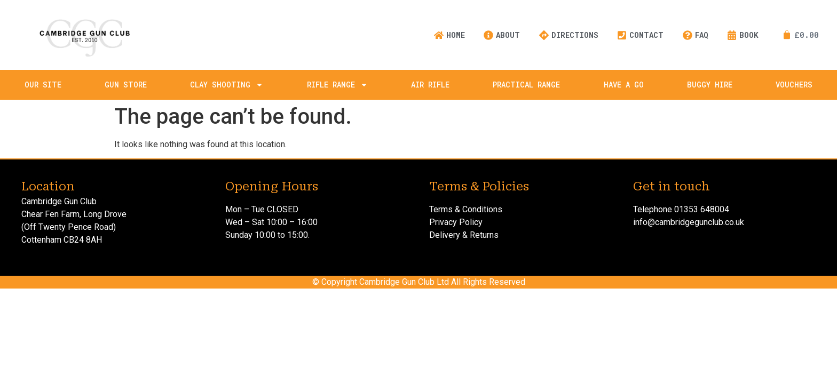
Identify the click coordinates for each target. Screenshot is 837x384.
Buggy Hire (709, 84)
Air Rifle (430, 84)
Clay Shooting (226, 85)
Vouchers (794, 84)
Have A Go (624, 84)
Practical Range (526, 84)
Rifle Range (337, 85)
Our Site (43, 84)
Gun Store (126, 84)
